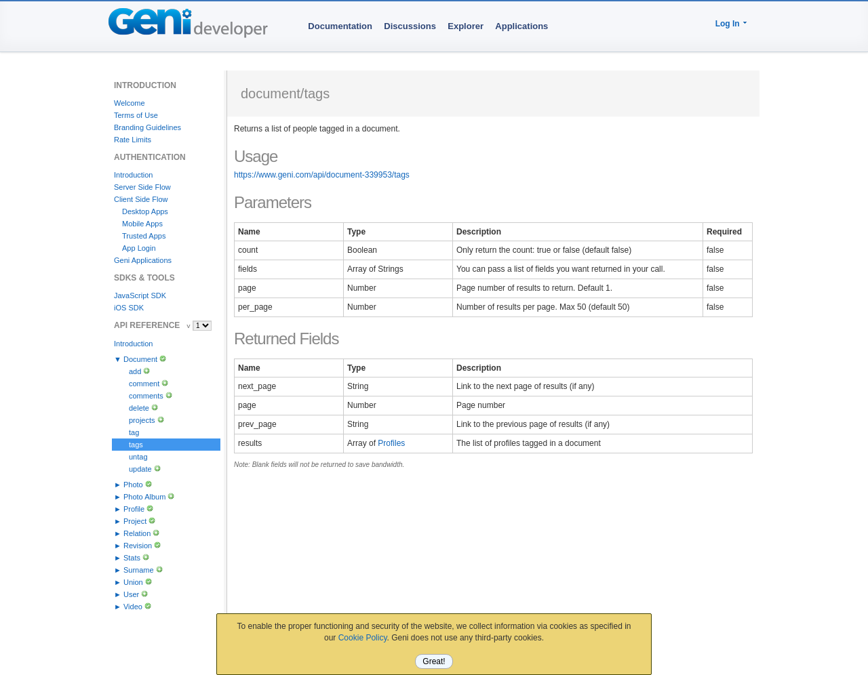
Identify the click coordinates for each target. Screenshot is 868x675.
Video (132, 606)
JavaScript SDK (140, 295)
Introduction (133, 175)
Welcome (129, 103)
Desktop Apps (145, 211)
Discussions (410, 26)
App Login (139, 248)
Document (140, 359)
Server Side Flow (142, 187)
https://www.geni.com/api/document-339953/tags (322, 175)
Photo (133, 484)
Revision (137, 545)
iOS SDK (129, 308)
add (135, 371)
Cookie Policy (362, 637)
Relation (137, 533)
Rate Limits (132, 140)
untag (138, 457)
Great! (433, 661)
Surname (138, 570)
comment (144, 384)
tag (134, 432)
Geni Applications (143, 260)
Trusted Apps (143, 236)
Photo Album (144, 497)
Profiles (391, 443)
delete (139, 408)
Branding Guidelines (147, 127)
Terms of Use (136, 115)
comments (146, 396)
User (131, 594)
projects (142, 420)
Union (133, 582)
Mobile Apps (142, 224)
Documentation (340, 26)
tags (136, 445)
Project (134, 521)
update (140, 469)
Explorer (466, 26)
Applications (521, 26)
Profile (133, 509)
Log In (727, 23)
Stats (131, 558)
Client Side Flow (140, 199)
